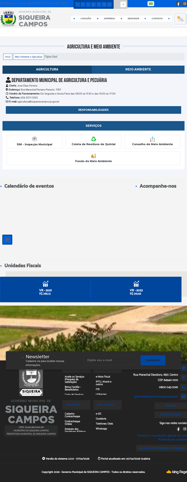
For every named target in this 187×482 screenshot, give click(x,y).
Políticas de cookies (172, 439)
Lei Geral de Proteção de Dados (161, 448)
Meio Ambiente (138, 69)
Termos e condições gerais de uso (162, 435)
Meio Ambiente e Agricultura (28, 56)
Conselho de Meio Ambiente (152, 141)
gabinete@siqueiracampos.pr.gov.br (156, 396)
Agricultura (47, 69)
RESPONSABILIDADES (93, 109)
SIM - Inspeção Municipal (34, 141)
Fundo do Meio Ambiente (93, 158)
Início (7, 56)
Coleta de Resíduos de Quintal (93, 141)
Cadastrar (153, 360)
